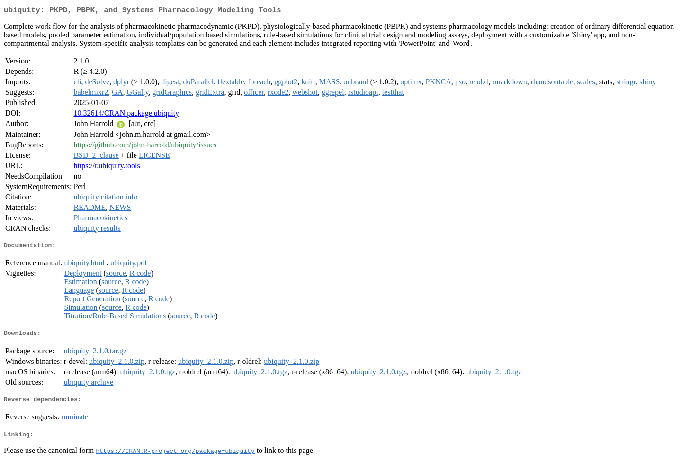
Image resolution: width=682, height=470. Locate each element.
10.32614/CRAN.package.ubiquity (126, 115)
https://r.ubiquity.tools (106, 167)
